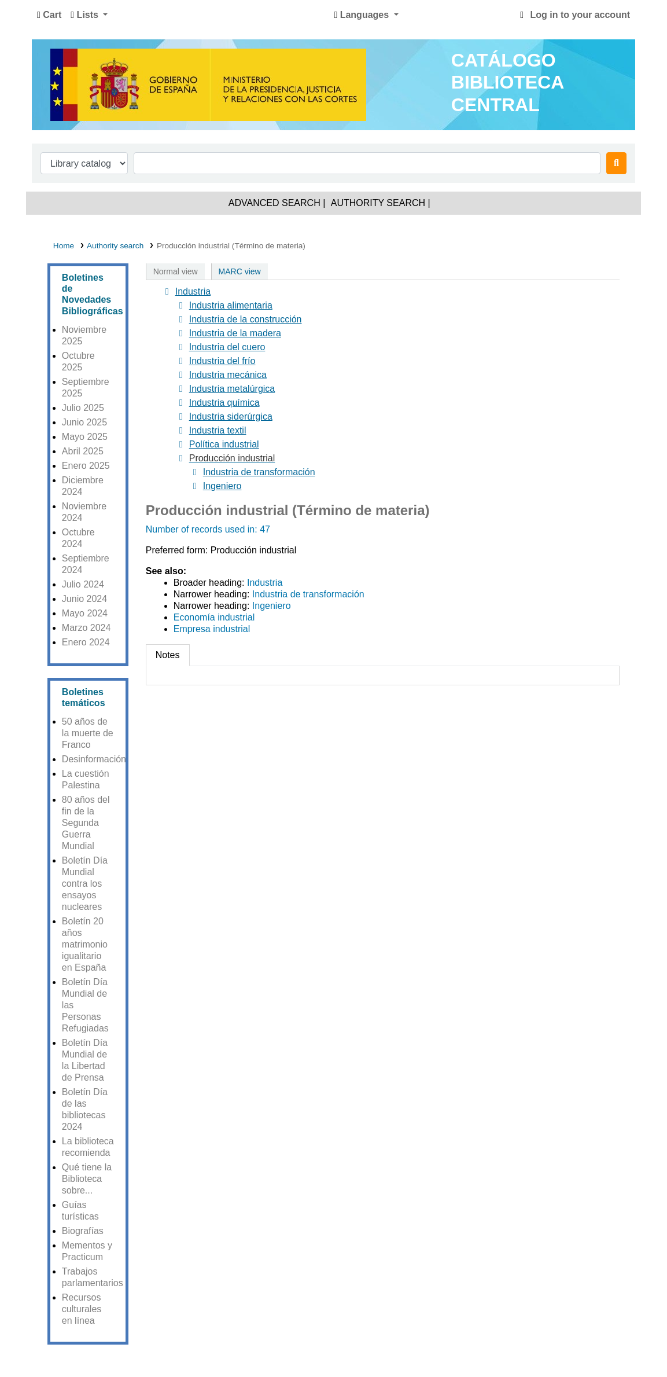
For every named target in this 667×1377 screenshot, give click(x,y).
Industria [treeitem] (185, 292)
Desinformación (94, 759)
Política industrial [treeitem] (216, 444)
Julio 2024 (83, 584)
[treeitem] (226, 458)
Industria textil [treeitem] (210, 431)
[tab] (168, 655)
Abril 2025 (83, 451)
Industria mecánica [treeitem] (220, 375)
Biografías (83, 1231)
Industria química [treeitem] (217, 403)
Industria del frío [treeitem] (215, 361)
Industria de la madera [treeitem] (227, 333)
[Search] (616, 163)
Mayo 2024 (85, 613)
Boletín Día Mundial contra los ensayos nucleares (85, 883)
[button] (49, 15)
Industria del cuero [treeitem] (220, 347)
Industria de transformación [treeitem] (251, 472)
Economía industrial (214, 617)
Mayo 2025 (85, 437)
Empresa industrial (212, 629)
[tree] (383, 389)
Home (63, 245)
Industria (264, 582)
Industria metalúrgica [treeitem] (224, 389)
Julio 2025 (83, 408)
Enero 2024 (86, 642)
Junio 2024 (84, 599)
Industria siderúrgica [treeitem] (223, 417)
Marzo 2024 (86, 628)
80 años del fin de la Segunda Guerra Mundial (86, 823)
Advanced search (274, 203)
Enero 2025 (86, 466)
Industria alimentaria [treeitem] (223, 306)
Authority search (378, 203)
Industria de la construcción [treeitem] (238, 319)
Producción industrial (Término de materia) (231, 245)
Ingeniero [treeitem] (215, 486)
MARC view (240, 271)
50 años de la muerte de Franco (87, 733)
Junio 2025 (84, 422)
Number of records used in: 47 (208, 529)
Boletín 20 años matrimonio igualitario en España (85, 944)
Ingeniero (271, 606)
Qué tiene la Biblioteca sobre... (87, 1178)
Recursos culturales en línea (81, 1308)
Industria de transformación (308, 594)
